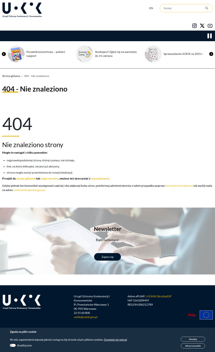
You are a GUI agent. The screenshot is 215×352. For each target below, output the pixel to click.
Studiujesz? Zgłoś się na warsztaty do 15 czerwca (116, 54)
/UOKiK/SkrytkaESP (158, 297)
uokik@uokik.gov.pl (86, 317)
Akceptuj (193, 339)
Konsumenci (67, 25)
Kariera (123, 25)
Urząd (6, 25)
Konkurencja (34, 25)
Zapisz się (107, 257)
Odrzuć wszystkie (193, 346)
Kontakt (149, 25)
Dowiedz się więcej (115, 339)
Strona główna (11, 76)
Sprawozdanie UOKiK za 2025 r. (183, 54)
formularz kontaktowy (179, 186)
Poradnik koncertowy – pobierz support (45, 54)
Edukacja (96, 25)
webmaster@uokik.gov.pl (29, 190)
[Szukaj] (186, 8)
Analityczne (24, 345)
